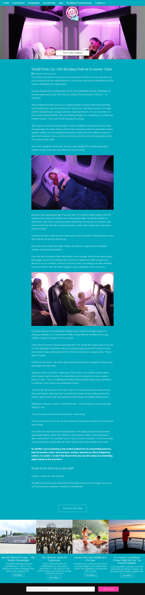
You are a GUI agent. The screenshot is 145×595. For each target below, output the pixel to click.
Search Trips (49, 2)
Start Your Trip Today (72, 508)
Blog (61, 2)
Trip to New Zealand (72, 53)
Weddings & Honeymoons (79, 2)
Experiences (18, 2)
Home (6, 2)
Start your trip (108, 589)
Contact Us (100, 2)
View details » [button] (18, 575)
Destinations (34, 2)
